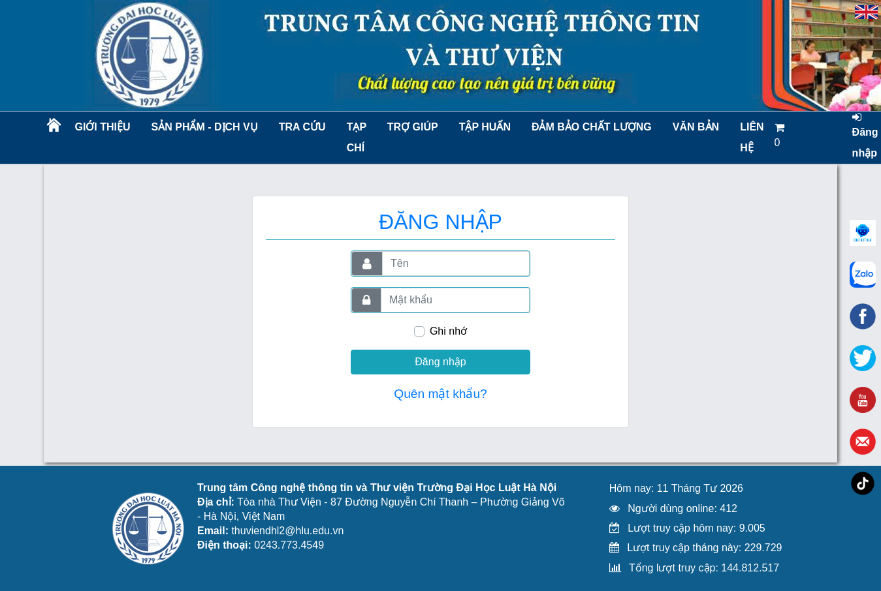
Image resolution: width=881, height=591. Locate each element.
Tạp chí (356, 137)
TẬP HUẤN (485, 126)
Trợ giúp (412, 126)
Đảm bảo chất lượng (590, 126)
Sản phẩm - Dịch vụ (204, 126)
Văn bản (696, 126)
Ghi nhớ (448, 331)
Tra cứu (302, 126)
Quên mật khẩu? (440, 394)
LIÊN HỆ (751, 137)
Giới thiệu (102, 126)
